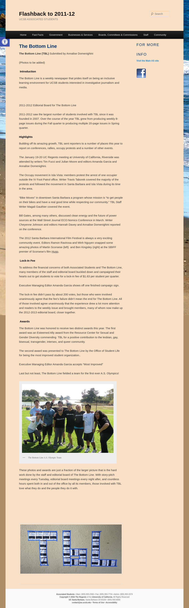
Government (56, 34)
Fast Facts (38, 34)
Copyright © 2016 (67, 597)
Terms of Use (98, 603)
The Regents (80, 597)
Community (160, 34)
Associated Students (65, 594)
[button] (5, 42)
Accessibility (111, 603)
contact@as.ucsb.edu (81, 603)
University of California (102, 597)
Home (23, 34)
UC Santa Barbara (76, 600)
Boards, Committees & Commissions (118, 34)
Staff (145, 34)
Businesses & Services (80, 34)
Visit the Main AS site (148, 60)
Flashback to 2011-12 (47, 14)
